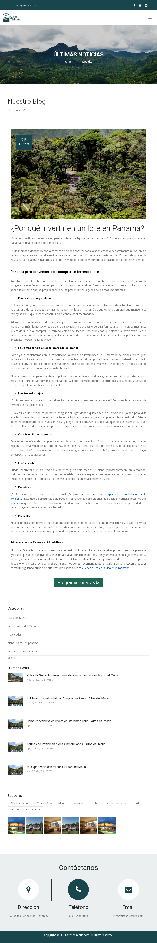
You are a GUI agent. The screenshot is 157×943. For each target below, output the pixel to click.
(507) (25, 5)
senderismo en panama (22, 651)
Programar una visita (78, 582)
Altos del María (17, 618)
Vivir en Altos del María (22, 626)
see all (11, 658)
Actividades (15, 634)
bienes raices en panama (23, 643)
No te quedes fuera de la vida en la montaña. (102, 568)
